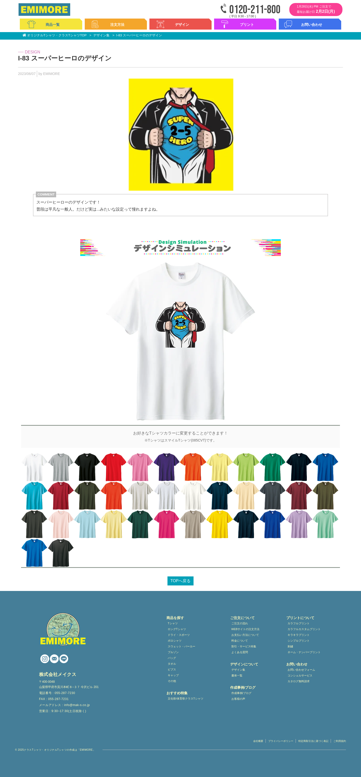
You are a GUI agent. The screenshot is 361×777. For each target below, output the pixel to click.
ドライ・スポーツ (179, 634)
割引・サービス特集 (243, 646)
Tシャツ (173, 623)
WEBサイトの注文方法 (245, 629)
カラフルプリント (299, 623)
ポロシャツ (175, 640)
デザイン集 (238, 669)
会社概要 (258, 741)
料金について (239, 640)
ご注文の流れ (239, 623)
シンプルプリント (299, 640)
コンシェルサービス (300, 675)
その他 (172, 680)
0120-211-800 (255, 10)
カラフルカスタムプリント (304, 629)
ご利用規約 (339, 741)
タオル (172, 663)
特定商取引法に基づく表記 (313, 741)
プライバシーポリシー (280, 741)
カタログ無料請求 (299, 681)
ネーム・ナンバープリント (304, 652)
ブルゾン (173, 652)
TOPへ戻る (180, 581)
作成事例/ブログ (241, 693)
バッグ (172, 657)
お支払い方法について (245, 634)
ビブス (172, 669)
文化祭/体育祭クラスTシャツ (185, 698)
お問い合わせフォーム (301, 669)
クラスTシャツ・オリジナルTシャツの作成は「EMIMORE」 (59, 749)
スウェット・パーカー (181, 646)
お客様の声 (238, 698)
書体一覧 (236, 675)
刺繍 (290, 646)
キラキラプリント (299, 634)
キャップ (173, 675)
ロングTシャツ (177, 629)
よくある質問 (239, 652)
